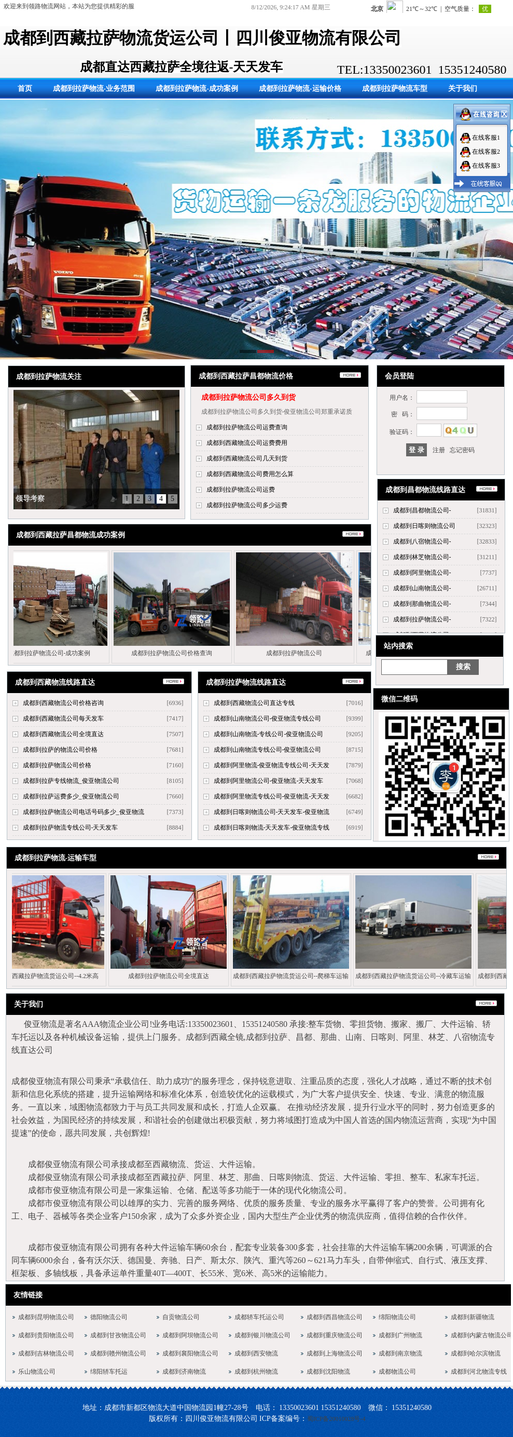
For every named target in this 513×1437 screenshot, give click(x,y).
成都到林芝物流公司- (422, 557)
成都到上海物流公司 (335, 1353)
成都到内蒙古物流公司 (482, 1335)
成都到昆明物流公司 (46, 1317)
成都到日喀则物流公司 (424, 526)
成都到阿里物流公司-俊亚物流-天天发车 (269, 780)
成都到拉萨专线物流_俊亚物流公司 (71, 780)
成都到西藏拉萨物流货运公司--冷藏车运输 (405, 976)
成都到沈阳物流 (328, 1371)
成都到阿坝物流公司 (190, 1335)
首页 (25, 88)
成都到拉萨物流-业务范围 (94, 88)
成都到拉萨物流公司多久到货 (248, 397)
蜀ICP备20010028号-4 (336, 1418)
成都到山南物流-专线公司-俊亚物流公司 (269, 734)
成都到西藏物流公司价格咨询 (63, 703)
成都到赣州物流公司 (118, 1353)
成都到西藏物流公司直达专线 (254, 703)
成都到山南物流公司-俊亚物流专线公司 (268, 718)
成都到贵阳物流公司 (46, 1335)
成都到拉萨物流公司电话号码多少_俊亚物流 (83, 812)
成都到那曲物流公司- (422, 603)
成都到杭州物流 (256, 1371)
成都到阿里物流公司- (422, 572)
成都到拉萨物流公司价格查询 (163, 653)
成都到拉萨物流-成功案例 (197, 88)
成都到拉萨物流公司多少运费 (246, 505)
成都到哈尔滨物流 (476, 1353)
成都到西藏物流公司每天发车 (63, 718)
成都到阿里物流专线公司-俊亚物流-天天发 (272, 796)
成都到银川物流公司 (262, 1335)
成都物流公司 (397, 1371)
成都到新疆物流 (472, 1317)
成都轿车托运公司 (259, 1317)
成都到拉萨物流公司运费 (240, 489)
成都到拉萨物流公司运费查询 (246, 427)
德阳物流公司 (109, 1317)
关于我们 (462, 88)
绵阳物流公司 (397, 1317)
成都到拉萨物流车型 (394, 88)
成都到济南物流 (184, 1371)
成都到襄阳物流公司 (190, 1353)
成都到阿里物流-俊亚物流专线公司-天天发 (272, 765)
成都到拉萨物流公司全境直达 (160, 976)
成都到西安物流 (256, 1353)
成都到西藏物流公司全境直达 (63, 734)
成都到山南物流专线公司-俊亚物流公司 (268, 749)
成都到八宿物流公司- (422, 541)
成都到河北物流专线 (479, 1371)
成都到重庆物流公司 (335, 1335)
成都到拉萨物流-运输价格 (300, 88)
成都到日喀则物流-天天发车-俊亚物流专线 (272, 827)
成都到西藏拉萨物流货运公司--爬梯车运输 (283, 976)
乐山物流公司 (37, 1371)
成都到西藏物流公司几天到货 (246, 458)
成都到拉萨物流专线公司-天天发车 (70, 827)
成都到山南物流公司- (422, 588)
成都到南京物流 (400, 1353)
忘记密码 (462, 450)
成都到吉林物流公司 (46, 1353)
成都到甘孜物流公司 (118, 1335)
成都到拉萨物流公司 (286, 653)
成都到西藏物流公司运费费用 (246, 442)
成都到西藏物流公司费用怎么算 (250, 474)
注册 (439, 450)
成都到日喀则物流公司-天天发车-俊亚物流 (272, 812)
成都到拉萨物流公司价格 (57, 765)
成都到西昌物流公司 (335, 1317)
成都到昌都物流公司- (422, 510)
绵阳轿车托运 (109, 1371)
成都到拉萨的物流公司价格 (60, 749)
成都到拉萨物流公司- (422, 619)
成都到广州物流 (400, 1335)
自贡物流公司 (181, 1317)
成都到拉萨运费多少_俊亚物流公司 (71, 796)
